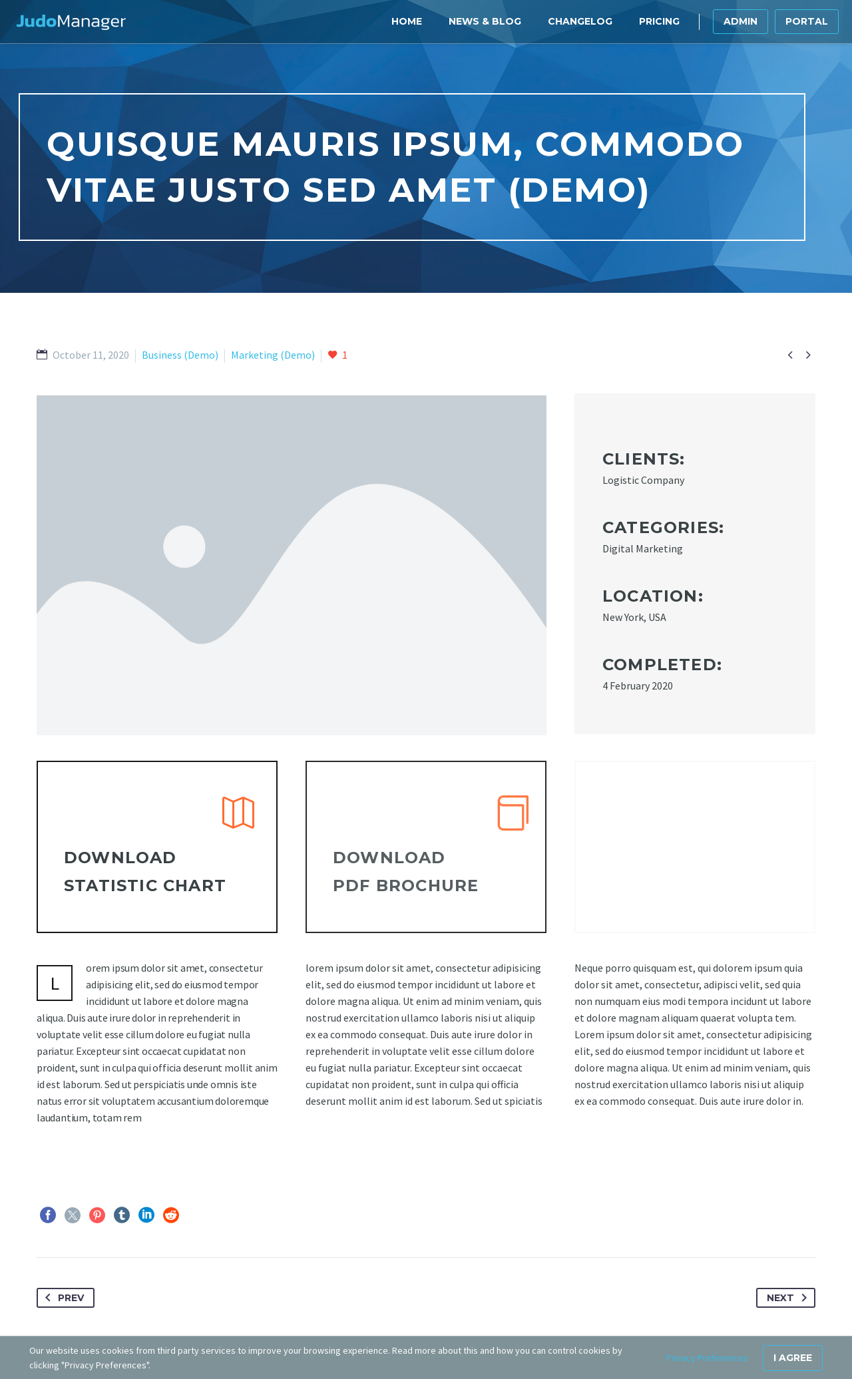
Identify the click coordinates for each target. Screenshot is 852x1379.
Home (406, 21)
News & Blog (485, 21)
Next (789, 1297)
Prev (62, 1297)
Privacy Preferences (707, 1358)
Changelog (580, 21)
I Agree (792, 1358)
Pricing (659, 21)
